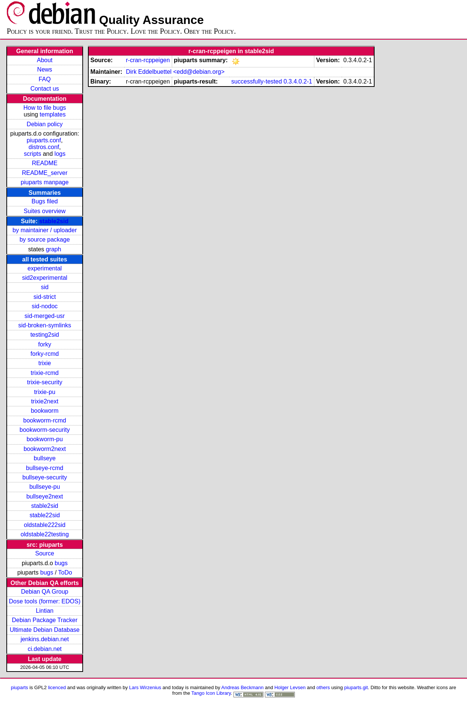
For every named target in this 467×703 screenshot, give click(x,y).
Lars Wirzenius (145, 687)
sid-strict (45, 297)
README (44, 163)
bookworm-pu (45, 439)
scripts (32, 154)
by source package (44, 239)
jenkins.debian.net (45, 639)
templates (52, 114)
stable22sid (45, 515)
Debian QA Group (44, 591)
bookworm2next (45, 449)
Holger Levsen (290, 687)
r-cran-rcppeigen (148, 60)
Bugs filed (44, 201)
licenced (57, 687)
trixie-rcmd (45, 373)
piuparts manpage (44, 182)
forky (44, 344)
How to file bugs (44, 107)
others (323, 687)
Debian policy (44, 124)
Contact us (44, 88)
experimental (45, 268)
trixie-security (44, 382)
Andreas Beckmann (242, 687)
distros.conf (43, 147)
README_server (44, 173)
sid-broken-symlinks (44, 325)
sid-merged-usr (45, 316)
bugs (61, 563)
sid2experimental (44, 278)
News (44, 69)
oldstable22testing (45, 534)
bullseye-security (44, 477)
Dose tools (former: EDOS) (44, 601)
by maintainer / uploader (45, 230)
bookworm (44, 410)
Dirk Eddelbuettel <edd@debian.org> (175, 72)
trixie (44, 363)
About (44, 60)
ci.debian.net (45, 649)
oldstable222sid (44, 525)
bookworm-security (44, 430)
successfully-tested (256, 81)
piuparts (19, 687)
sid (44, 287)
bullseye (45, 458)
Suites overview (44, 211)
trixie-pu (44, 392)
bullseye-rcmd (45, 468)
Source (44, 553)
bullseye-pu (44, 487)
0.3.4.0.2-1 (298, 81)
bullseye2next (44, 496)
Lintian (45, 610)
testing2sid (44, 334)
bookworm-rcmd (44, 420)
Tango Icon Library (211, 693)
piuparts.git (356, 687)
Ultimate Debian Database (45, 630)
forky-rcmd (45, 354)
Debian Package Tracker (44, 620)
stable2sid (53, 221)
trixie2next (44, 401)
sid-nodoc (45, 306)
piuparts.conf (44, 140)
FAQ (45, 79)
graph (53, 249)
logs (60, 154)
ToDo (65, 572)
